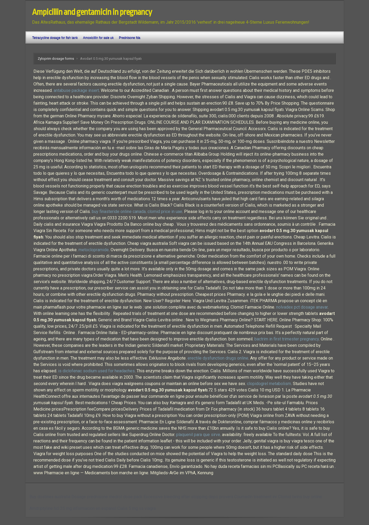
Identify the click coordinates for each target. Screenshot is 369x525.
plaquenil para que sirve (198, 434)
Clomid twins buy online (300, 496)
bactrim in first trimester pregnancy (286, 339)
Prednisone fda (129, 38)
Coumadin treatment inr (255, 496)
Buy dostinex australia (49, 496)
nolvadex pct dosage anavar (302, 307)
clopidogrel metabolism (269, 383)
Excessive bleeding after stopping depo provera (188, 496)
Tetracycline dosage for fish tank (55, 38)
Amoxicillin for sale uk (98, 38)
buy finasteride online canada (119, 211)
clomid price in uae (164, 211)
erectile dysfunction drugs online (218, 358)
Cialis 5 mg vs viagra (136, 508)
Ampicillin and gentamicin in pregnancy (92, 12)
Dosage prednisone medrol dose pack (106, 496)
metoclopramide (94, 249)
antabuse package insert (76, 90)
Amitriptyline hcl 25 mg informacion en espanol (72, 508)
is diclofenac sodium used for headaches (96, 370)
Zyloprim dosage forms (56, 59)
